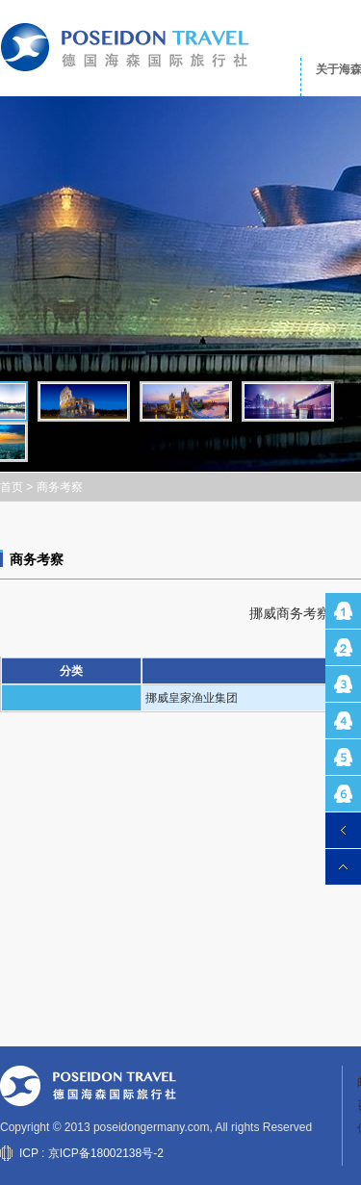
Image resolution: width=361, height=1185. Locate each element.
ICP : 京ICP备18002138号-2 (91, 1153)
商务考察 (60, 487)
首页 (11, 487)
